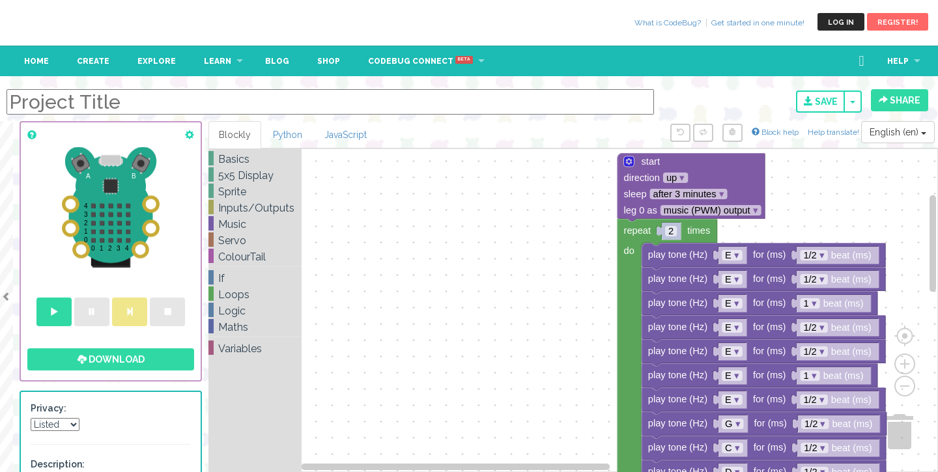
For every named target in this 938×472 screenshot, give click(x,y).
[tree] (255, 253)
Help (898, 61)
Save (821, 101)
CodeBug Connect (420, 61)
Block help (775, 132)
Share (899, 100)
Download (111, 359)
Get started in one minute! (757, 22)
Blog (277, 61)
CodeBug (53, 22)
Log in (841, 22)
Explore (156, 61)
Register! (897, 22)
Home (36, 61)
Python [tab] (287, 135)
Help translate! (834, 132)
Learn (217, 61)
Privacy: (48, 408)
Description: (58, 464)
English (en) (898, 132)
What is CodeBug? (667, 22)
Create (93, 61)
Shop (328, 61)
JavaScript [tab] (345, 135)
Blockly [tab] (235, 135)
